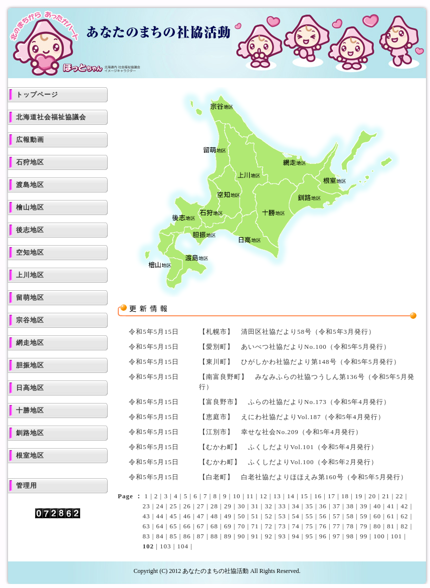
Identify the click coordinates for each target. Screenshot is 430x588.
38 (350, 506)
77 (336, 526)
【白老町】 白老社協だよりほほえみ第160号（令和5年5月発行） (303, 477)
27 (200, 506)
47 (200, 516)
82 (404, 526)
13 (277, 496)
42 (404, 506)
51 (255, 516)
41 (390, 506)
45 (173, 516)
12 (263, 496)
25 (173, 506)
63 (146, 526)
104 (183, 546)
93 (282, 536)
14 (291, 496)
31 (255, 506)
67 (200, 526)
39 (363, 506)
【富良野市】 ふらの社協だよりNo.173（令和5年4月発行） (294, 402)
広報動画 (30, 139)
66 (187, 526)
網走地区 (30, 342)
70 (241, 526)
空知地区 (30, 252)
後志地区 (30, 230)
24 (160, 506)
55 (309, 516)
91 (255, 536)
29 (228, 506)
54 (296, 516)
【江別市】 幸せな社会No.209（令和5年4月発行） (280, 432)
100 (379, 536)
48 (214, 516)
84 (160, 536)
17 (331, 496)
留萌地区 (30, 297)
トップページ (37, 94)
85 (173, 536)
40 (377, 506)
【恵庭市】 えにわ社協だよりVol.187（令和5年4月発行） (292, 417)
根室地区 (30, 455)
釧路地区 (30, 433)
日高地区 (30, 387)
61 (390, 516)
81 (390, 526)
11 (250, 496)
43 (146, 516)
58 (350, 516)
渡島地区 (30, 184)
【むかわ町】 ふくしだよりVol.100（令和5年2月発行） (288, 462)
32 (268, 506)
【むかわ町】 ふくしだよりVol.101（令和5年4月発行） (288, 447)
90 (241, 536)
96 (323, 536)
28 (214, 506)
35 (309, 506)
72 (268, 526)
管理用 (26, 485)
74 (296, 526)
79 (363, 526)
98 (350, 536)
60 (377, 516)
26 (187, 506)
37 (336, 506)
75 (309, 526)
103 (165, 546)
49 (228, 516)
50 (241, 516)
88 (214, 536)
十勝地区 (30, 410)
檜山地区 (30, 207)
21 (385, 496)
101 (396, 536)
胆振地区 (30, 365)
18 (345, 496)
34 (296, 506)
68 (214, 526)
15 (304, 496)
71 (255, 526)
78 (350, 526)
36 (323, 506)
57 (336, 516)
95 (309, 536)
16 (318, 496)
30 (241, 506)
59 (363, 516)
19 (358, 496)
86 (187, 536)
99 (363, 536)
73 (282, 526)
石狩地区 (30, 162)
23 (146, 506)
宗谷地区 (30, 320)
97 (336, 536)
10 (237, 496)
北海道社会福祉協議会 (51, 117)
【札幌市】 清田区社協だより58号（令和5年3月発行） (287, 331)
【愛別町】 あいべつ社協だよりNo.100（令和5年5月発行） (294, 346)
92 (268, 536)
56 (323, 516)
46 (187, 516)
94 (296, 536)
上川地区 (30, 275)
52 (268, 516)
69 (228, 526)
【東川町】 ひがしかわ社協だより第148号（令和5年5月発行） (299, 361)
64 (160, 526)
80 (377, 526)
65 (173, 526)
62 (404, 516)
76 (323, 526)
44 (160, 516)
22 (399, 496)
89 (228, 536)
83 (146, 536)
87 (200, 536)
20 (372, 496)
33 (282, 506)
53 (282, 516)
